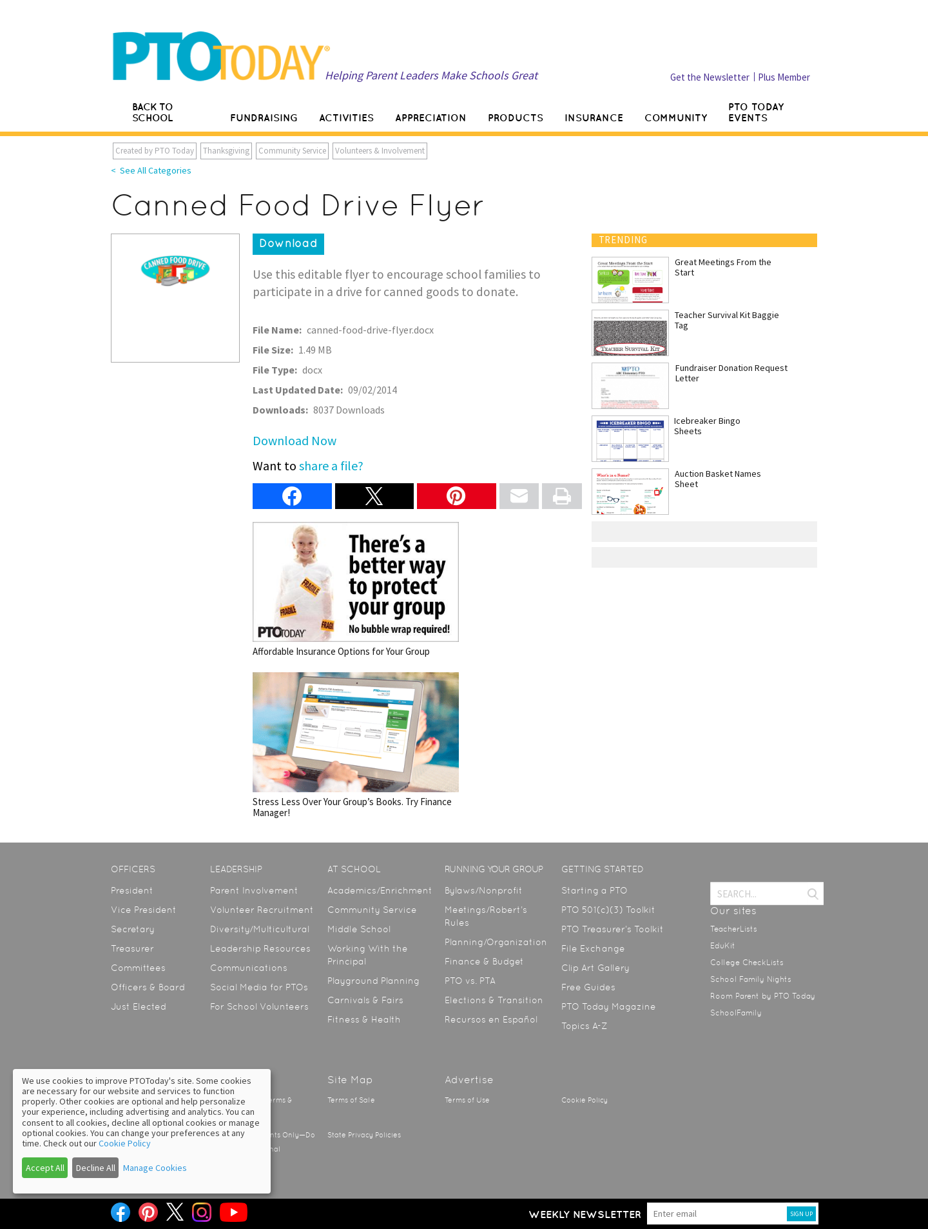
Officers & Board (148, 987)
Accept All (45, 1168)
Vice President (144, 909)
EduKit (722, 945)
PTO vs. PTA (470, 980)
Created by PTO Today (154, 150)
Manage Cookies (155, 1168)
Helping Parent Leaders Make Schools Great (431, 75)
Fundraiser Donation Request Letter (731, 373)
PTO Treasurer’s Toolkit (612, 929)
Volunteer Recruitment (262, 909)
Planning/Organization (496, 942)
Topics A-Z (584, 1026)
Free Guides (588, 987)
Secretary (133, 929)
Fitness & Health (364, 1019)
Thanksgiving (226, 150)
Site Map (350, 1080)
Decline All (95, 1168)
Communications (248, 968)
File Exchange (593, 948)
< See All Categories (151, 170)
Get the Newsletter (709, 77)
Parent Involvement (254, 890)
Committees (138, 968)
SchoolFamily (736, 1012)
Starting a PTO (594, 890)
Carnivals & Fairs (365, 1000)
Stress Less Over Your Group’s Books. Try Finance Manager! (356, 745)
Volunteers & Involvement (380, 150)
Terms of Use (467, 1100)
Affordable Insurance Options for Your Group (356, 589)
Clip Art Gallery (595, 968)
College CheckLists (747, 962)
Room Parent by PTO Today (762, 996)
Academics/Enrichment (379, 890)
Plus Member (784, 77)
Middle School (359, 929)
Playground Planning (373, 980)
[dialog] (142, 1131)
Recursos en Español (491, 1019)
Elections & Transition (494, 1000)
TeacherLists (733, 929)
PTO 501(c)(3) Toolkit (608, 909)
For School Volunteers (259, 1006)
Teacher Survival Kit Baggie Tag (727, 320)
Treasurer (132, 948)
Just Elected (138, 1006)
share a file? (331, 465)
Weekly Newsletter (584, 1214)
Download (288, 243)
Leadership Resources (260, 948)
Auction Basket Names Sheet (718, 479)
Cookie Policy (584, 1100)
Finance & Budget (484, 961)
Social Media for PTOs (259, 987)
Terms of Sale (351, 1100)
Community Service (292, 150)
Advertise (469, 1080)
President (132, 890)
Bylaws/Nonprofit (484, 890)
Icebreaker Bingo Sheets (707, 426)
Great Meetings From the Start (723, 267)
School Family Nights (750, 979)
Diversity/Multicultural (259, 929)
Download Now (294, 440)
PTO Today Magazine (608, 1006)
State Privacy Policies (364, 1135)
